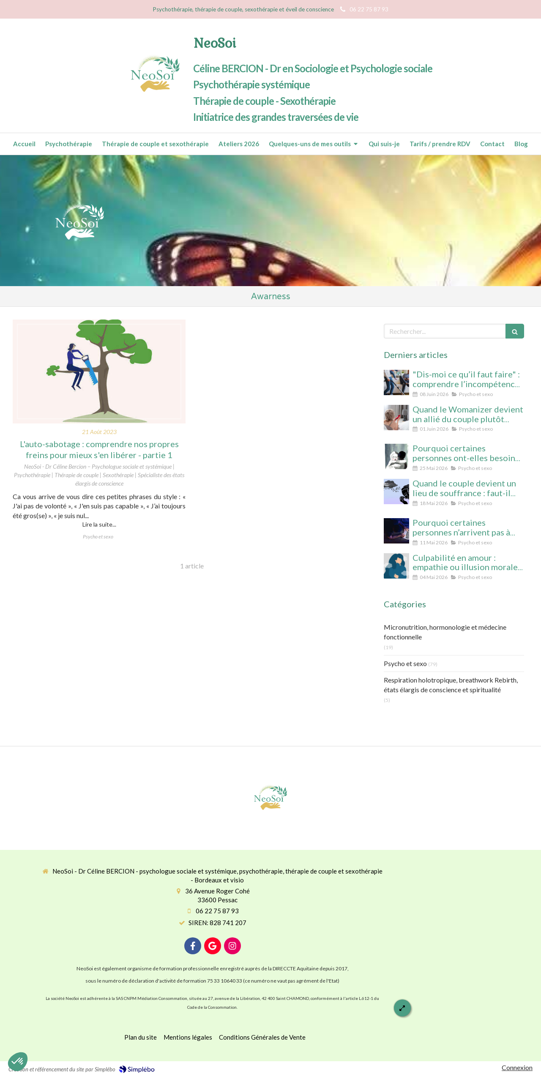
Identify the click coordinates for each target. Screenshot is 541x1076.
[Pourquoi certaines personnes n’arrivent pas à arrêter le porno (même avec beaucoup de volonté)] (396, 530)
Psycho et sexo (405, 663)
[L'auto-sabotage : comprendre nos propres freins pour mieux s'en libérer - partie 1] (99, 371)
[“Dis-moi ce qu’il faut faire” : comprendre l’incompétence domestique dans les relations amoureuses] (396, 382)
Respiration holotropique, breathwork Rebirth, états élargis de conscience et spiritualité (451, 685)
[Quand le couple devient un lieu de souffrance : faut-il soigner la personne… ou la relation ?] (396, 491)
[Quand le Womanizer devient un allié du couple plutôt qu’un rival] (396, 417)
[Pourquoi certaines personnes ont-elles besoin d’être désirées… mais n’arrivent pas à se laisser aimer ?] (396, 456)
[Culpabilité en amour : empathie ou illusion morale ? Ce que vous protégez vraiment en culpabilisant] (396, 566)
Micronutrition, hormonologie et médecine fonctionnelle (445, 632)
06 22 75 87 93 (217, 911)
